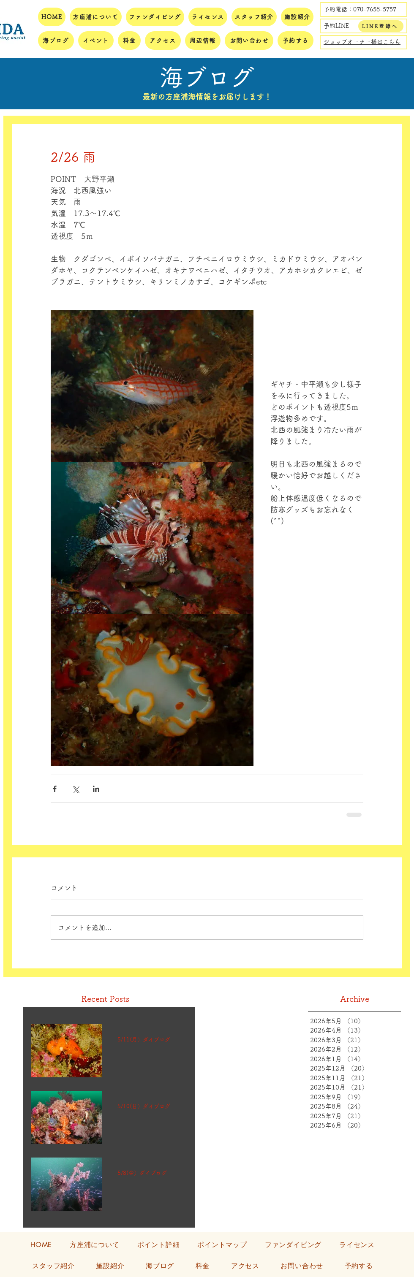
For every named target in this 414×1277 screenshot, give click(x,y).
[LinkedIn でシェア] (96, 789)
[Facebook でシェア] (55, 789)
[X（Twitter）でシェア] (75, 789)
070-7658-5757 (374, 9)
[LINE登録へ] (380, 26)
